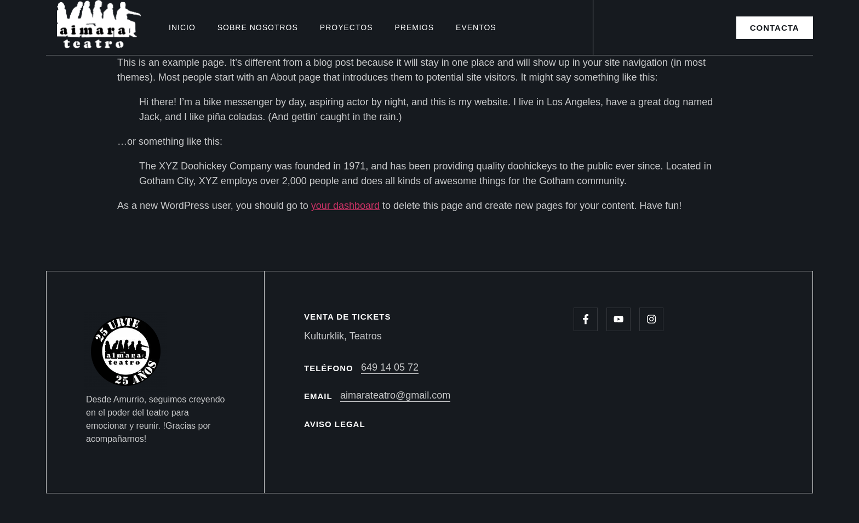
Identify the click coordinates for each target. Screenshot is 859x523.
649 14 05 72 (390, 367)
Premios (414, 27)
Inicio (182, 27)
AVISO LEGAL (334, 424)
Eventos (476, 27)
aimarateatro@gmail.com (395, 395)
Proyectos (346, 27)
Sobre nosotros (257, 27)
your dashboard (345, 205)
